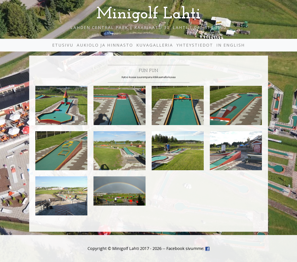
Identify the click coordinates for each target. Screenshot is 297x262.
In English (230, 45)
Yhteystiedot (194, 45)
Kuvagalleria (154, 45)
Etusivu (62, 45)
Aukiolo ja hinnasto (105, 45)
